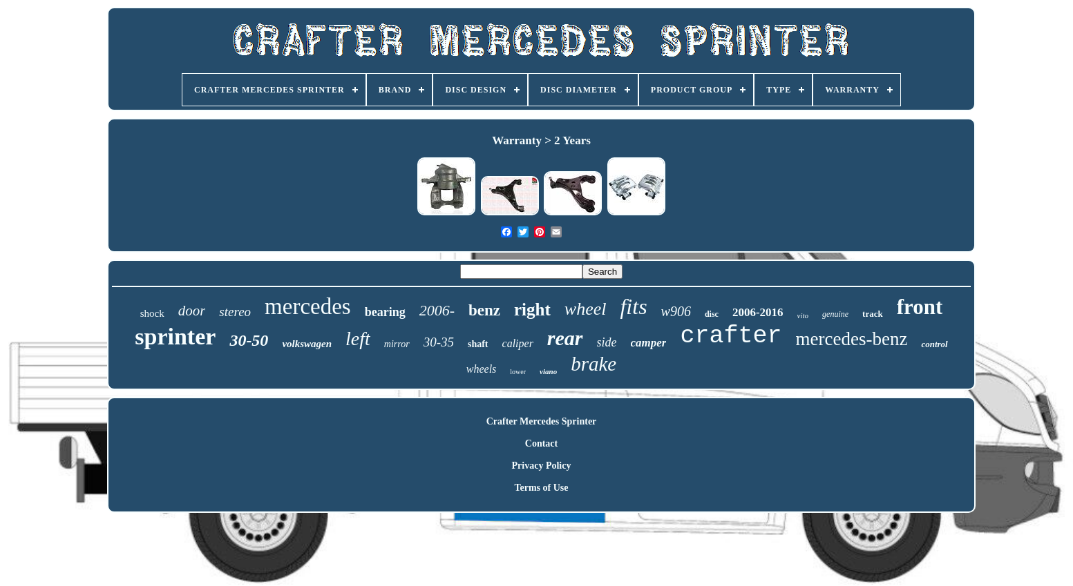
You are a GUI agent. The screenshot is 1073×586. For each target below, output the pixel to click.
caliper (517, 343)
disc (712, 314)
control (934, 344)
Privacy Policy (541, 465)
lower (518, 371)
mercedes (308, 306)
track (872, 314)
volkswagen (307, 343)
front (920, 307)
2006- (437, 310)
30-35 (439, 342)
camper (649, 342)
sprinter (175, 336)
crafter (730, 336)
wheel (585, 309)
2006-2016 (758, 312)
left (357, 338)
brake (593, 364)
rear (565, 337)
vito (803, 315)
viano (548, 371)
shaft (478, 344)
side (607, 342)
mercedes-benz (852, 339)
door (192, 310)
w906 (676, 311)
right (532, 309)
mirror (397, 344)
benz (484, 310)
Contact (541, 443)
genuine (835, 314)
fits (633, 306)
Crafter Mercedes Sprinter (541, 421)
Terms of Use (541, 487)
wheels (481, 369)
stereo (235, 311)
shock (152, 313)
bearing (385, 312)
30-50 (248, 340)
